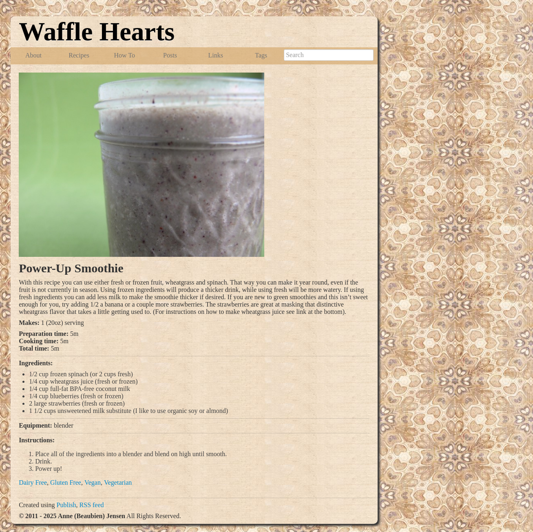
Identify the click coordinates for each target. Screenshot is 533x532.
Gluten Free (65, 482)
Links (215, 55)
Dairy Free (33, 482)
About (33, 55)
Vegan (92, 482)
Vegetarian (118, 482)
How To (124, 55)
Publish (66, 504)
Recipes (79, 55)
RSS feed (92, 504)
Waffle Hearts (97, 31)
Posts (170, 55)
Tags (261, 55)
